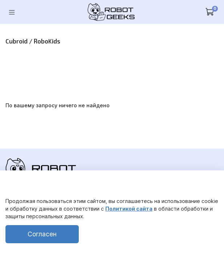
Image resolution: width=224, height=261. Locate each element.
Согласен (42, 234)
